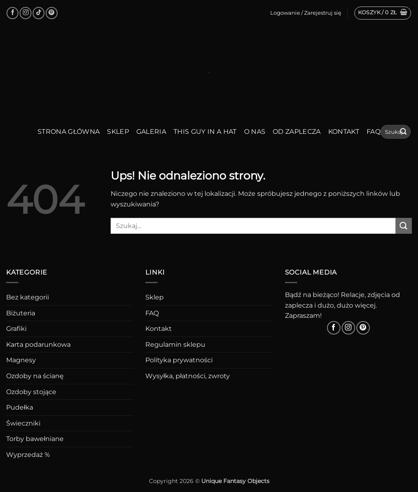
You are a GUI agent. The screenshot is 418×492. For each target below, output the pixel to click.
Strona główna (69, 131)
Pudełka (19, 407)
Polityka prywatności (179, 360)
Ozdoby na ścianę (35, 376)
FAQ (373, 131)
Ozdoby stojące (31, 392)
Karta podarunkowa (38, 344)
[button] (382, 13)
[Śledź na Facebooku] (12, 13)
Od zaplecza (297, 131)
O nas (255, 131)
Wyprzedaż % (28, 455)
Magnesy (21, 360)
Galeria (151, 131)
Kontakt (343, 131)
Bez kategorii (27, 297)
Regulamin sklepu (175, 344)
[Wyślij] (403, 132)
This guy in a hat (204, 131)
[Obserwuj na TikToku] (38, 13)
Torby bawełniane (35, 439)
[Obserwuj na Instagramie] (25, 13)
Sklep (118, 131)
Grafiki (16, 328)
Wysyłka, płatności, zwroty (187, 376)
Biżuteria (20, 313)
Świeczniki (23, 423)
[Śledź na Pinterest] (52, 13)
